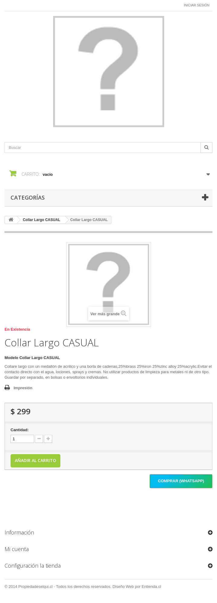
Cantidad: (20, 430)
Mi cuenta (17, 549)
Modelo (11, 357)
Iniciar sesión (196, 5)
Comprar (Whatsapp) (181, 481)
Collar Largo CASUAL (41, 220)
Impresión (23, 388)
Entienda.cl (151, 586)
